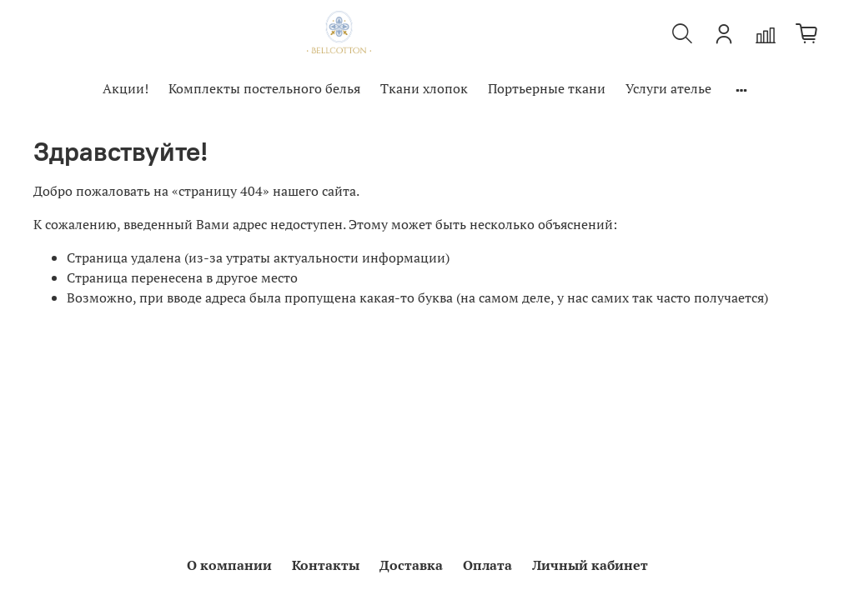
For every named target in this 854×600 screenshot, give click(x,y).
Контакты (325, 565)
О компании (229, 565)
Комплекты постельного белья (264, 88)
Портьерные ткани (546, 88)
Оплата (487, 565)
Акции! (125, 88)
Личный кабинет (590, 565)
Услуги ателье (668, 88)
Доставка (411, 565)
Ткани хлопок (424, 88)
